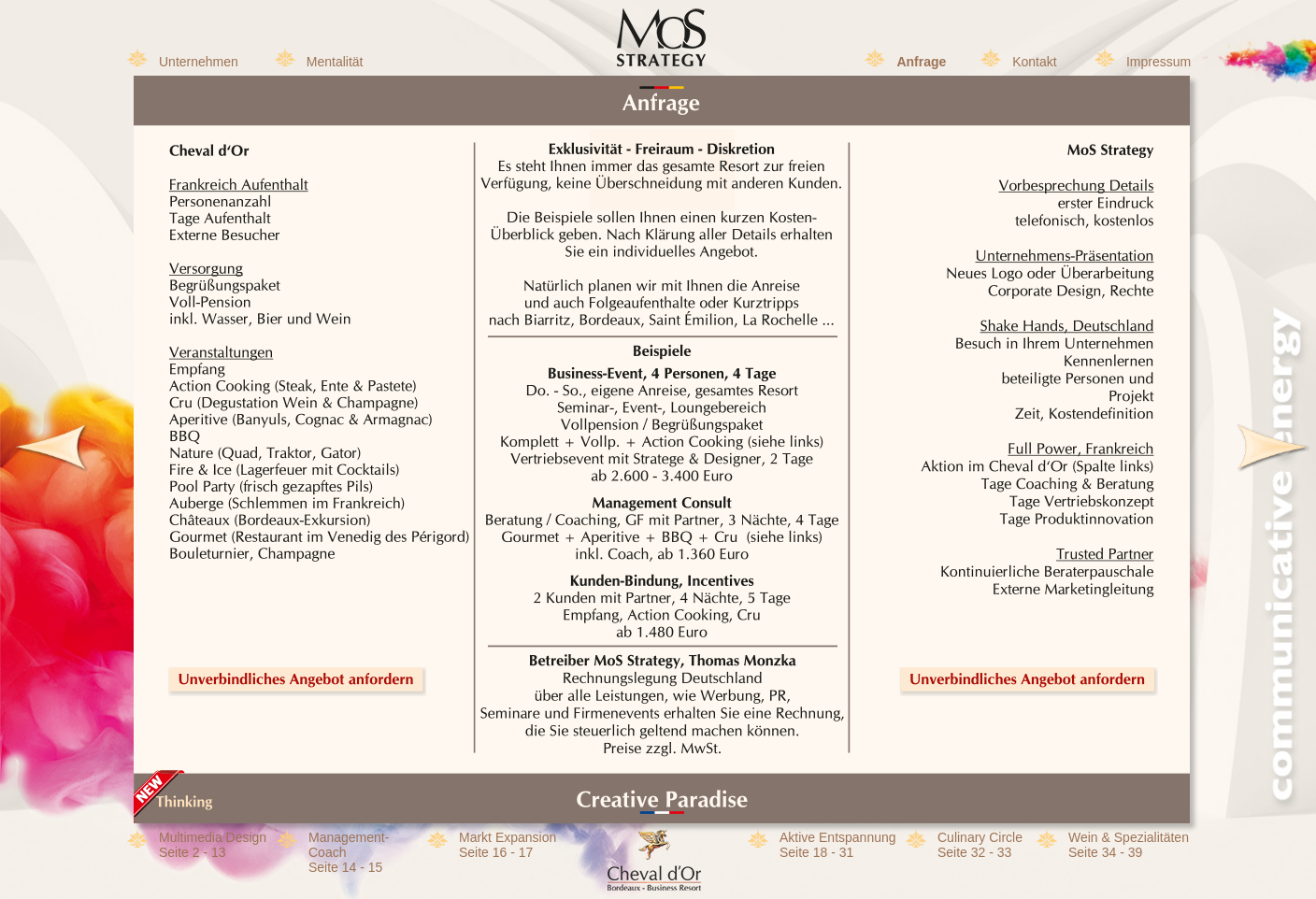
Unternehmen (198, 61)
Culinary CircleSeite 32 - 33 (980, 845)
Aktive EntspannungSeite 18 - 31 (838, 845)
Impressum (1158, 61)
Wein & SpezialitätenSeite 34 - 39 (1128, 845)
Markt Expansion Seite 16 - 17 (507, 845)
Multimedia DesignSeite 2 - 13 (212, 845)
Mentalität (335, 61)
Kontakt (1034, 61)
